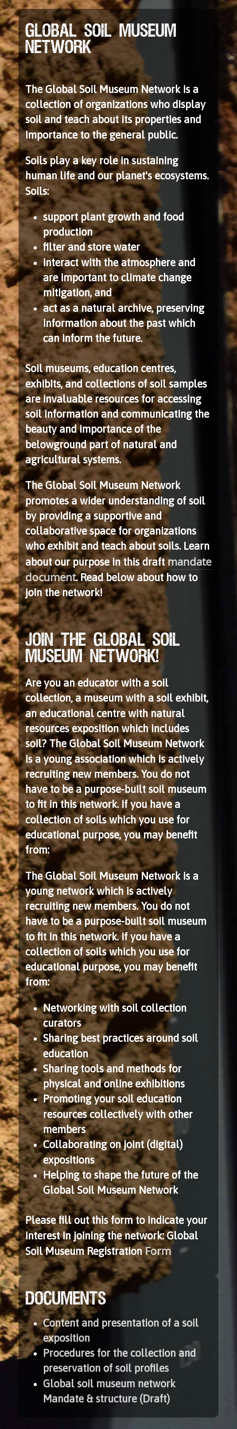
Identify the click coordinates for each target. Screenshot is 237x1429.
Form (158, 1251)
